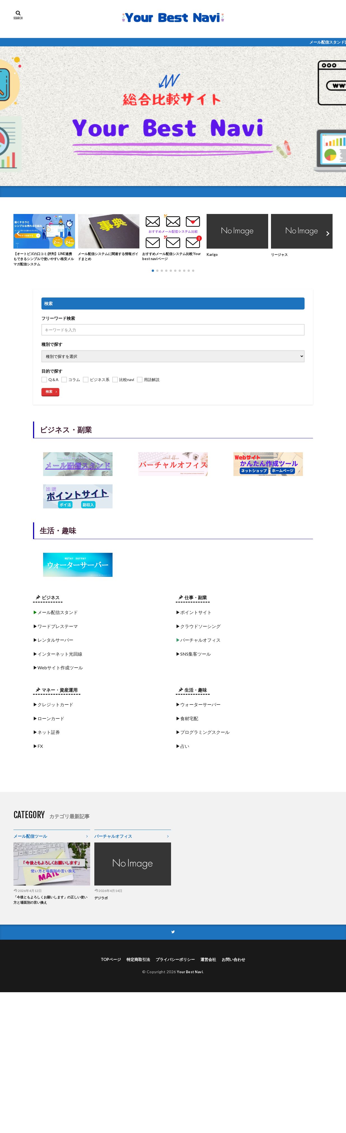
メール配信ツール (30, 838)
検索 (49, 394)
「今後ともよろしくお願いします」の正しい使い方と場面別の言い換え (50, 902)
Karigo (213, 254)
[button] (19, 234)
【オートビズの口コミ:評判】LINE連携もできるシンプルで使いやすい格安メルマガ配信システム (43, 260)
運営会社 (212, 963)
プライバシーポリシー (175, 963)
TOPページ (103, 963)
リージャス (281, 254)
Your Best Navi (190, 976)
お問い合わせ (240, 963)
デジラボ (102, 899)
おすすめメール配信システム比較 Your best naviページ (171, 257)
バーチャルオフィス (113, 838)
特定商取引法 (134, 963)
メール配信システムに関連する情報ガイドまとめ (107, 257)
